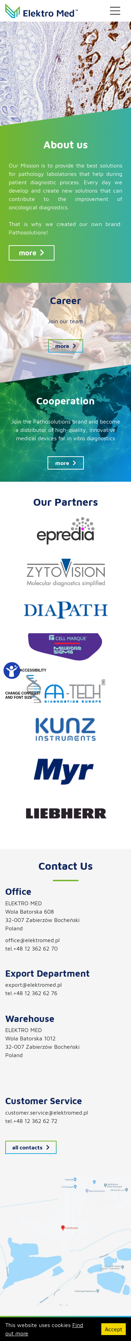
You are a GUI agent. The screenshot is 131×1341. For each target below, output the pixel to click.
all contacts (31, 1147)
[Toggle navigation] (115, 11)
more (31, 253)
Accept (113, 1329)
